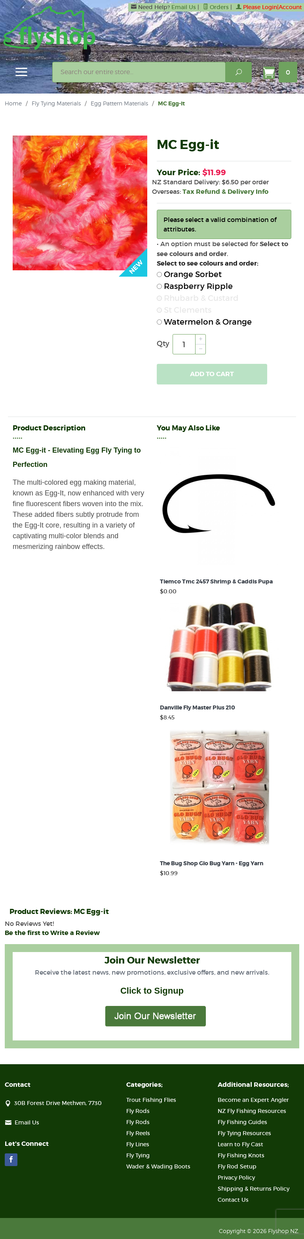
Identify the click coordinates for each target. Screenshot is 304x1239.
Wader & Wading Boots (158, 1166)
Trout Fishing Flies (151, 1099)
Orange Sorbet (189, 274)
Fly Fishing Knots (241, 1155)
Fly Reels (138, 1133)
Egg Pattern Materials (119, 103)
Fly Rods (138, 1111)
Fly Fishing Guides (242, 1122)
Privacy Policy (236, 1177)
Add (212, 374)
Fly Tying (138, 1155)
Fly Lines (137, 1144)
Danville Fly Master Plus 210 (197, 707)
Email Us (183, 7)
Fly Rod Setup (237, 1166)
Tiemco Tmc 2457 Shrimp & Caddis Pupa (216, 581)
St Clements (184, 310)
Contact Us (233, 1199)
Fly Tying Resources (244, 1133)
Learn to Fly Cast (240, 1144)
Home (13, 103)
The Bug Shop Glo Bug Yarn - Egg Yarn (211, 863)
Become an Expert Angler (253, 1099)
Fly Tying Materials (56, 103)
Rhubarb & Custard (198, 298)
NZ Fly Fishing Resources (252, 1111)
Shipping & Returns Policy (253, 1188)
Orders (216, 7)
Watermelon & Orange (204, 322)
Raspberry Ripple (195, 286)
